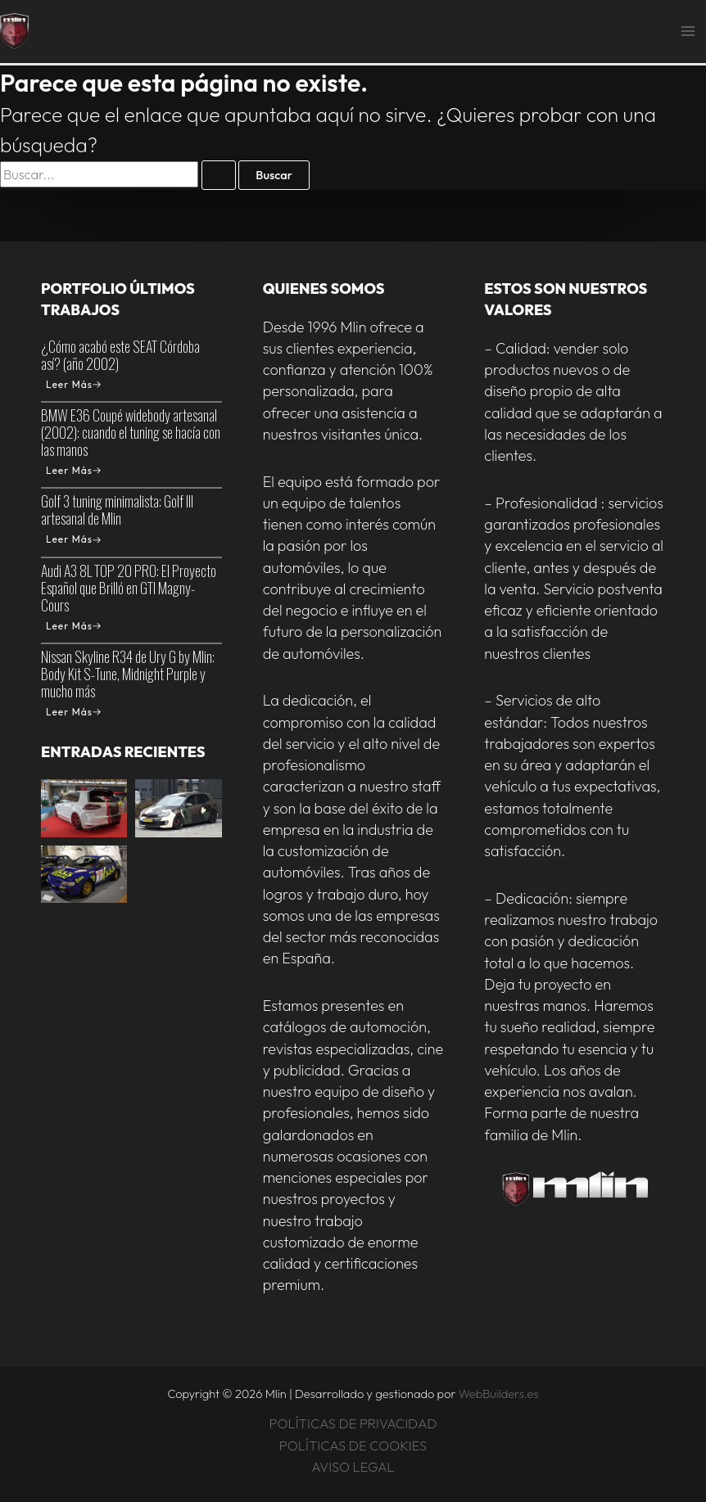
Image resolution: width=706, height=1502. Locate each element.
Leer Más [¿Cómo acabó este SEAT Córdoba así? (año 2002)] (73, 384)
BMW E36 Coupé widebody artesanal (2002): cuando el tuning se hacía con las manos (130, 432)
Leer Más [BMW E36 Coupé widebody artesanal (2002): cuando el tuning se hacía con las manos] (73, 470)
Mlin (42, 30)
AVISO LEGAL (353, 1467)
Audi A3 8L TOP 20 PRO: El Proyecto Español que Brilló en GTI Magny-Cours (128, 588)
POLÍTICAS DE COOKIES (353, 1445)
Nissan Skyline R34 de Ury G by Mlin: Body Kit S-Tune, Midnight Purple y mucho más (128, 673)
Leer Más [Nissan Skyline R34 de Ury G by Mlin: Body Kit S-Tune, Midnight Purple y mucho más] (73, 712)
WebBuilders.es (499, 1393)
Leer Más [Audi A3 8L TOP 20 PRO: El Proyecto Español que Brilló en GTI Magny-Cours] (73, 626)
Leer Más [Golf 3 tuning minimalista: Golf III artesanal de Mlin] (73, 539)
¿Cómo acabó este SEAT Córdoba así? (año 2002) (120, 355)
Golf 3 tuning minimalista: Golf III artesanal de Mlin (117, 509)
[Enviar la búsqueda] (218, 175)
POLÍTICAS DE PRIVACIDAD (353, 1423)
